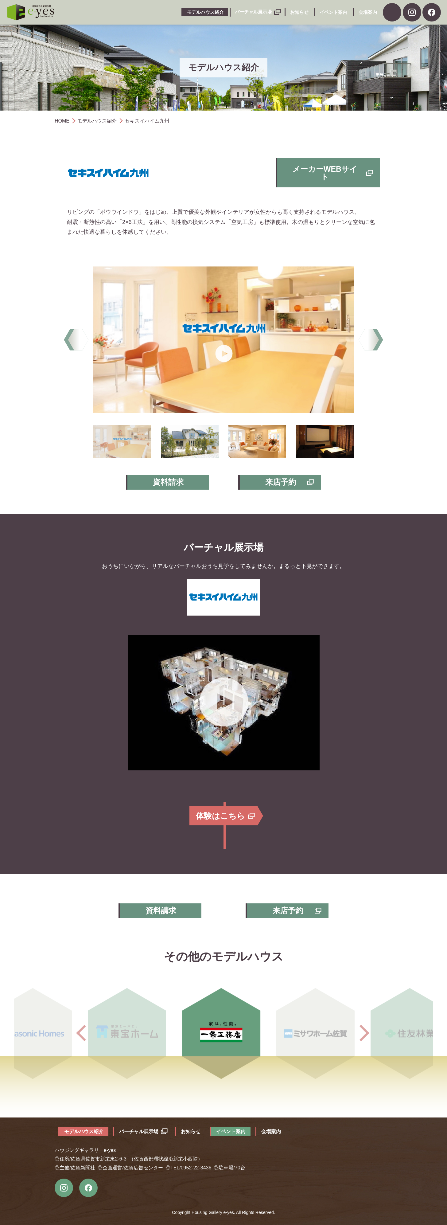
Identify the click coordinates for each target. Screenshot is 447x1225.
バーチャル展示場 (253, 12)
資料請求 (392, 12)
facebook (431, 12)
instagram (64, 1188)
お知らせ (299, 12)
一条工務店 (223, 1033)
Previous (76, 339)
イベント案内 (333, 12)
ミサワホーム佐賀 (319, 1033)
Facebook (88, 1188)
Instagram (412, 12)
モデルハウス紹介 (205, 12)
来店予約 (280, 482)
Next (371, 339)
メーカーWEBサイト (324, 173)
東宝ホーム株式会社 (128, 1033)
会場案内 (368, 12)
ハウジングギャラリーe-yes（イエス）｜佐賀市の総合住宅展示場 (30, 12)
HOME (62, 120)
